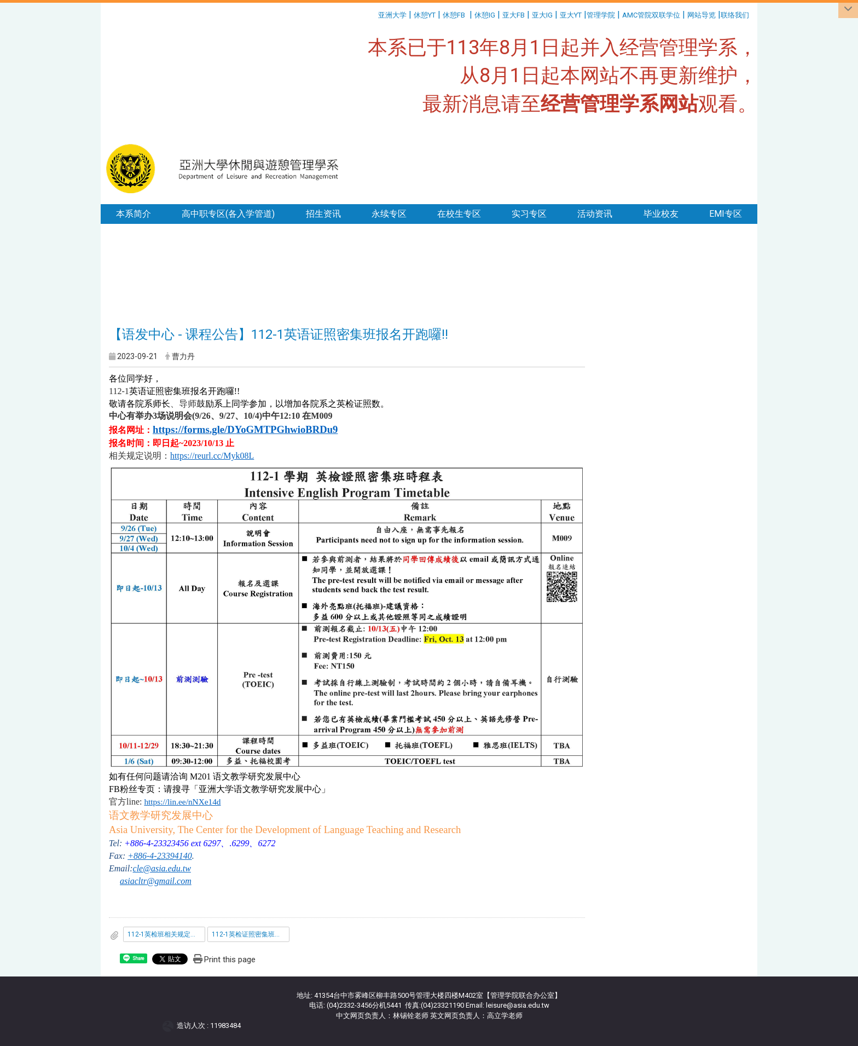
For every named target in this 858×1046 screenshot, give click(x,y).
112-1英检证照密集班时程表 (250, 934)
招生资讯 (323, 214)
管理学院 (601, 15)
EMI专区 (725, 214)
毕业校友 (661, 214)
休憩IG (484, 15)
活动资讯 (594, 214)
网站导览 (701, 15)
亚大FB (513, 15)
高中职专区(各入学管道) (228, 214)
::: (374, 13)
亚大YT (571, 15)
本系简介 (133, 214)
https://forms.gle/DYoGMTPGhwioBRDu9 (245, 429)
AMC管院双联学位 (651, 15)
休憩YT (425, 15)
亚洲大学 (392, 15)
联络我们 (736, 15)
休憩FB (454, 15)
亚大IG (542, 15)
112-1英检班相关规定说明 (165, 934)
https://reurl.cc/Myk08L (212, 455)
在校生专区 (459, 214)
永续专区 (389, 214)
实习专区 (529, 214)
